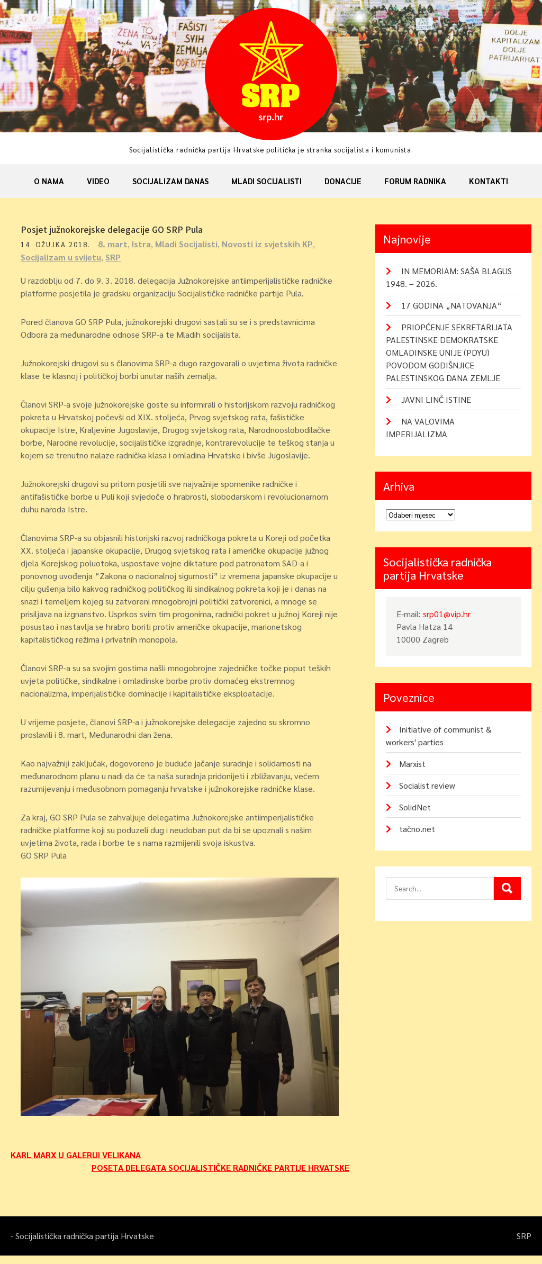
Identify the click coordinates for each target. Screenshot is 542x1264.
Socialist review (427, 785)
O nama (49, 181)
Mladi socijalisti (266, 181)
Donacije (343, 181)
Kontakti (488, 181)
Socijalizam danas (170, 181)
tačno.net (417, 828)
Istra (144, 243)
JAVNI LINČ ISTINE (436, 399)
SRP (116, 257)
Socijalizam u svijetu (64, 257)
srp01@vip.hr (447, 613)
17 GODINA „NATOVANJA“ (451, 305)
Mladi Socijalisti (189, 243)
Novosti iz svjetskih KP (270, 243)
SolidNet (415, 806)
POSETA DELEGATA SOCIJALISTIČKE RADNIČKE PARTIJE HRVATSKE (220, 1175)
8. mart (116, 243)
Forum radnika (415, 181)
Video (98, 181)
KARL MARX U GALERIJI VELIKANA (76, 1163)
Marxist (412, 763)
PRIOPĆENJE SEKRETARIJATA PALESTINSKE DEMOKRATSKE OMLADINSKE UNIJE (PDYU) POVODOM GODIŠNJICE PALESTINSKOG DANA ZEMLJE (449, 352)
